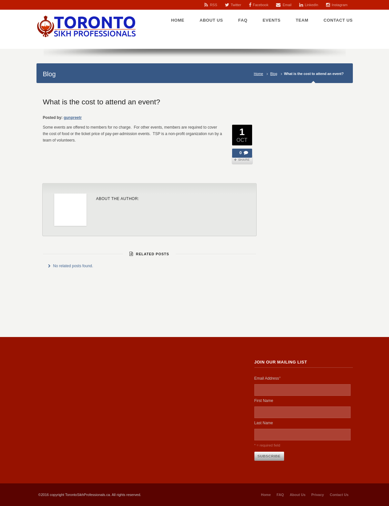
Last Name (263, 423)
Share (242, 159)
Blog (273, 74)
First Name (263, 400)
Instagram (340, 5)
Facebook (260, 5)
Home (258, 74)
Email (287, 5)
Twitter (236, 5)
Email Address (267, 378)
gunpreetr (73, 117)
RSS (213, 5)
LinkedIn (311, 5)
